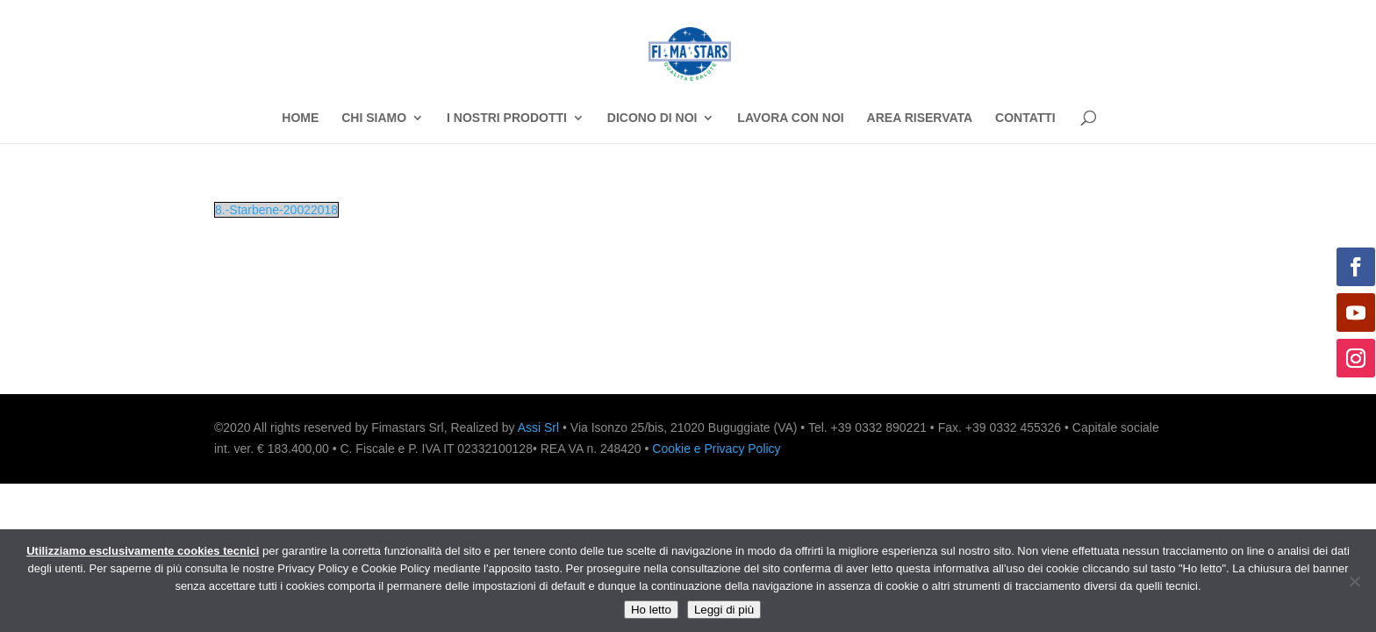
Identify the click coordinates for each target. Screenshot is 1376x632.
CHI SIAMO (373, 118)
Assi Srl (538, 427)
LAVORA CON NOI (790, 118)
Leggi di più (724, 609)
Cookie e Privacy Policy (716, 449)
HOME (300, 118)
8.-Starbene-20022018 (276, 210)
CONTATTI (1025, 118)
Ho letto (651, 609)
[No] (1354, 581)
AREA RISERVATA (920, 118)
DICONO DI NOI (652, 118)
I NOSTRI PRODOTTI (507, 118)
